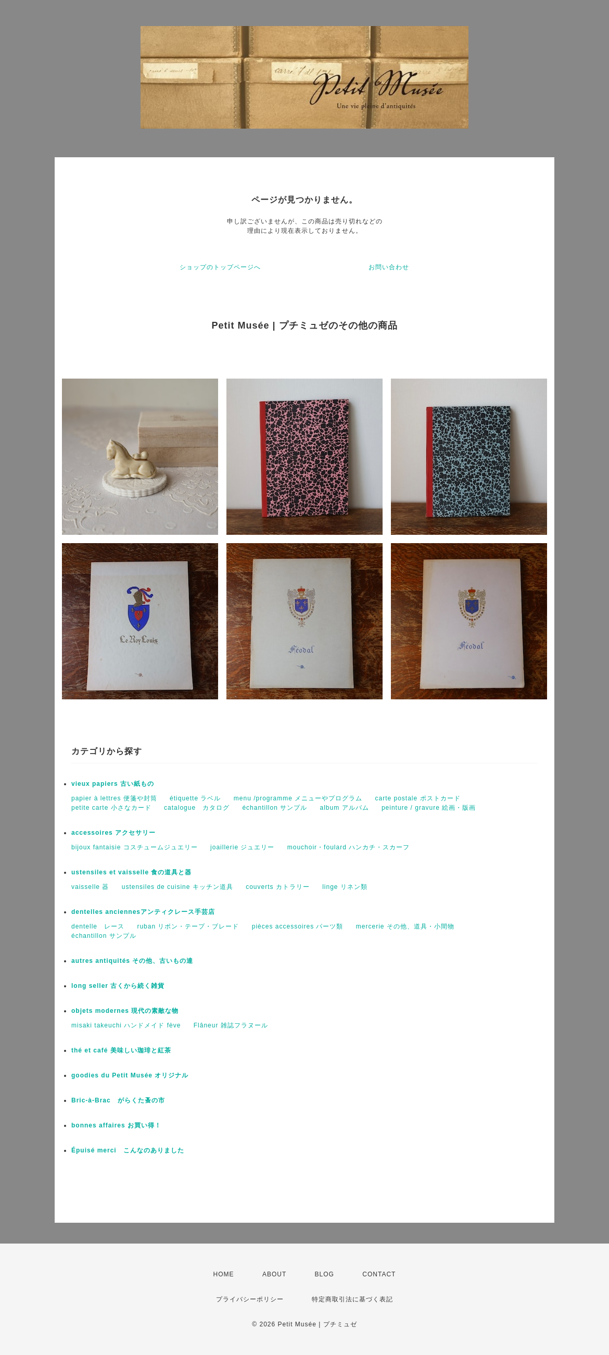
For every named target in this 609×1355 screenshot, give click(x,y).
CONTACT (379, 1274)
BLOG (324, 1274)
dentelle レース (97, 926)
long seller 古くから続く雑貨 (117, 985)
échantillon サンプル (274, 807)
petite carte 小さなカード (111, 807)
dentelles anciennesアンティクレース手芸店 (143, 911)
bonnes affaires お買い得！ (116, 1125)
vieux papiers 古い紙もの (112, 783)
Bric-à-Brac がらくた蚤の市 (118, 1100)
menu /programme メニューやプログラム (298, 798)
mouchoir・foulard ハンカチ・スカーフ (348, 847)
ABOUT (274, 1274)
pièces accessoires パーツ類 (298, 926)
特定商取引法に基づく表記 (352, 1299)
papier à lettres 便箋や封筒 (114, 798)
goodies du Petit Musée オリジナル (129, 1075)
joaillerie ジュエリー (242, 847)
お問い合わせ (389, 267)
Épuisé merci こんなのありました (127, 1150)
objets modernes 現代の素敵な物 (125, 1010)
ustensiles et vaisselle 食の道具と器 (131, 872)
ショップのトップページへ (220, 267)
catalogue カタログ (197, 807)
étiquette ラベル (195, 798)
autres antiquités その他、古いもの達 (132, 960)
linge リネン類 (344, 886)
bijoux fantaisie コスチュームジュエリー (134, 847)
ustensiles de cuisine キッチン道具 (177, 886)
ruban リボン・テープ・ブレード (188, 926)
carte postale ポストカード (418, 798)
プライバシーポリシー (250, 1299)
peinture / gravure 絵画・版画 (429, 807)
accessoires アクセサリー (113, 832)
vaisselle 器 (90, 886)
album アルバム (344, 807)
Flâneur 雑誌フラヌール (231, 1025)
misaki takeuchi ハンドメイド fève (126, 1025)
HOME (223, 1274)
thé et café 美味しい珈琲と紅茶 (121, 1050)
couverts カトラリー (278, 886)
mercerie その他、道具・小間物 (405, 926)
